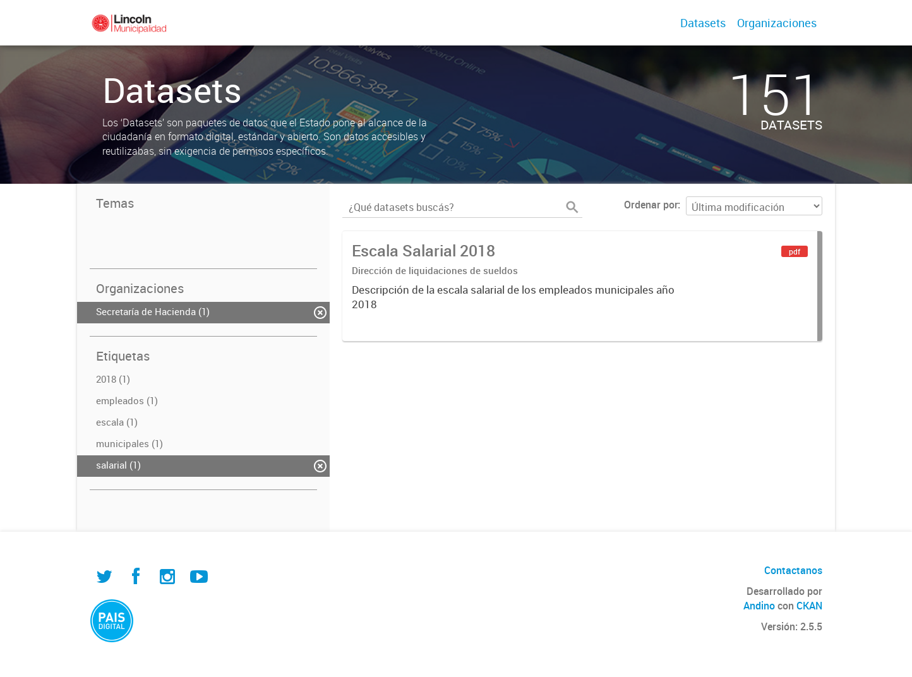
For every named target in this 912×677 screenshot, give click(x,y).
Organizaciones (777, 22)
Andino (759, 606)
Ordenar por (651, 204)
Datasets (703, 22)
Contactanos (793, 570)
